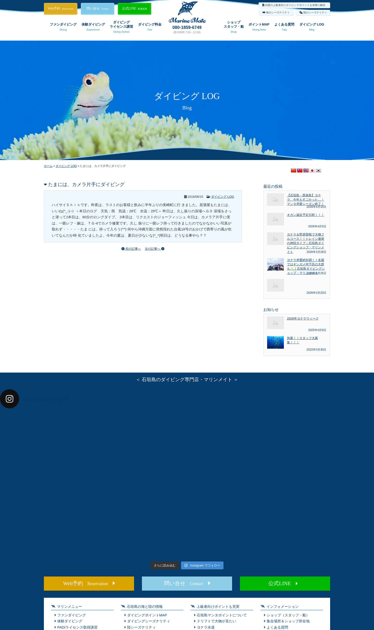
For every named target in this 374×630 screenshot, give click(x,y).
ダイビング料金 (149, 27)
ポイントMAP (259, 27)
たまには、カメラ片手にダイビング (86, 184)
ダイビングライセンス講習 (121, 27)
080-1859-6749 (187, 27)
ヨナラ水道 (206, 627)
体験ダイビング (93, 27)
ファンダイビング (63, 27)
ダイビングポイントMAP (147, 615)
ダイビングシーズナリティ (148, 621)
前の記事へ (131, 249)
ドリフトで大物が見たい (216, 621)
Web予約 (60, 8)
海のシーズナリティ (278, 12)
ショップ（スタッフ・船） (288, 615)
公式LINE (134, 8)
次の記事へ (154, 249)
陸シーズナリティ (141, 627)
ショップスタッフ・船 (234, 27)
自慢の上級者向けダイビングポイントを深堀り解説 (295, 5)
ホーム (48, 166)
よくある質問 (284, 27)
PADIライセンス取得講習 (77, 627)
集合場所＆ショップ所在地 (288, 621)
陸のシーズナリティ (315, 12)
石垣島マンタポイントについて (222, 615)
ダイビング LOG (311, 27)
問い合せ (97, 8)
